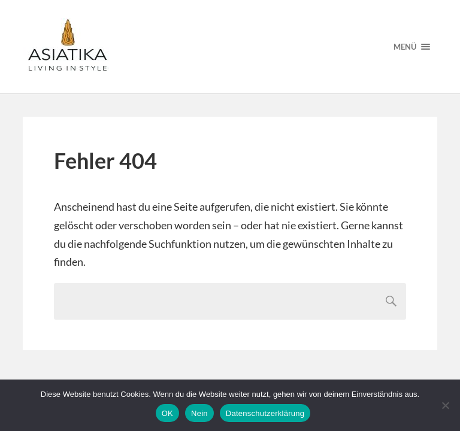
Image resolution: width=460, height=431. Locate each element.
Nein (199, 413)
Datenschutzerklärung (265, 413)
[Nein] (445, 405)
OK (167, 413)
